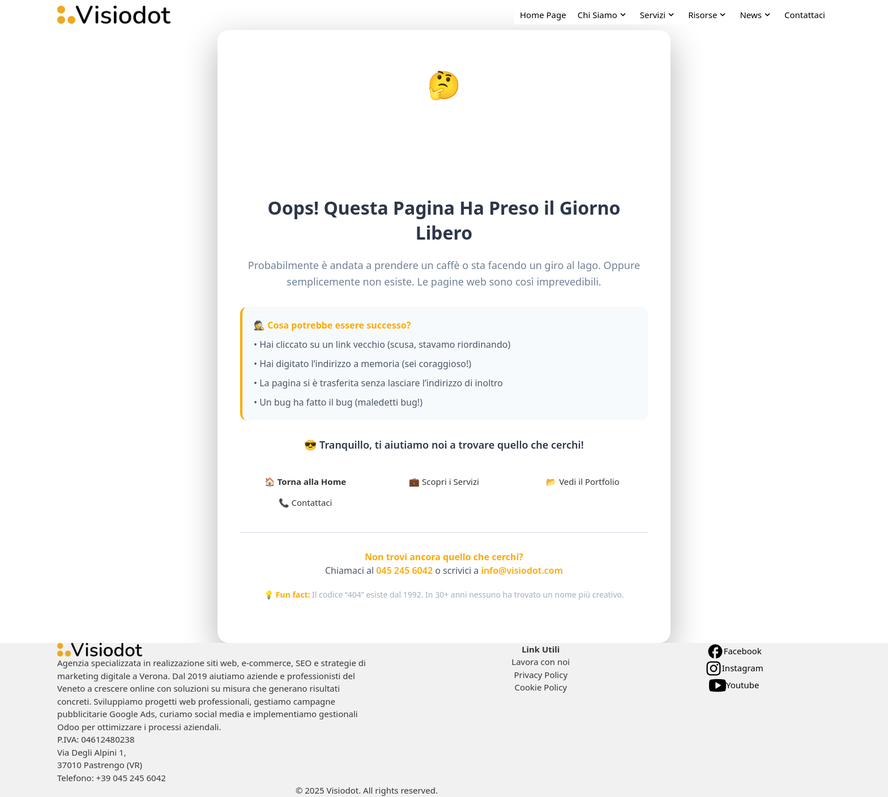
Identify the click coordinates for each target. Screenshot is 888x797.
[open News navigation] (756, 15)
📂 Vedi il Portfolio (583, 481)
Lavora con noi (540, 661)
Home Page (543, 14)
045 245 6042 (404, 570)
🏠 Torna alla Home (305, 481)
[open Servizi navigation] (658, 15)
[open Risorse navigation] (708, 15)
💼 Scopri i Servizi (444, 481)
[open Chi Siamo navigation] (603, 15)
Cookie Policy (540, 687)
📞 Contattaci (305, 502)
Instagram (734, 668)
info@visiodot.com (521, 570)
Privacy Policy (540, 674)
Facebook (734, 651)
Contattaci (804, 14)
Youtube (734, 685)
